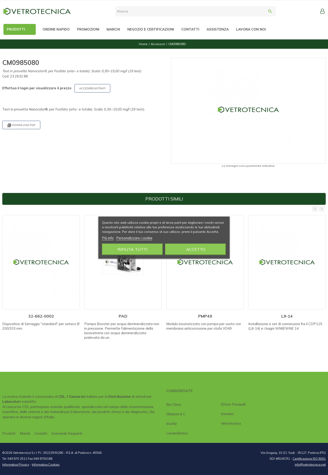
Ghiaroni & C (175, 414)
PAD (123, 316)
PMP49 (205, 316)
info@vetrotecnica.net (310, 464)
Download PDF (21, 125)
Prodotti (8, 433)
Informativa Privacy (15, 464)
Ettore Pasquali (233, 404)
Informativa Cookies (46, 464)
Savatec (227, 414)
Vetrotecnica (231, 423)
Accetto (195, 249)
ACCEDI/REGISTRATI (92, 88)
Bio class (173, 404)
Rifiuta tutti (132, 249)
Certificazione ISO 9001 (309, 458)
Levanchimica (176, 433)
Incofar (171, 423)
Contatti (40, 433)
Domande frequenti (66, 433)
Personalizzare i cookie (134, 238)
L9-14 (287, 316)
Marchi (25, 433)
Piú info (108, 238)
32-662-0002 (41, 316)
